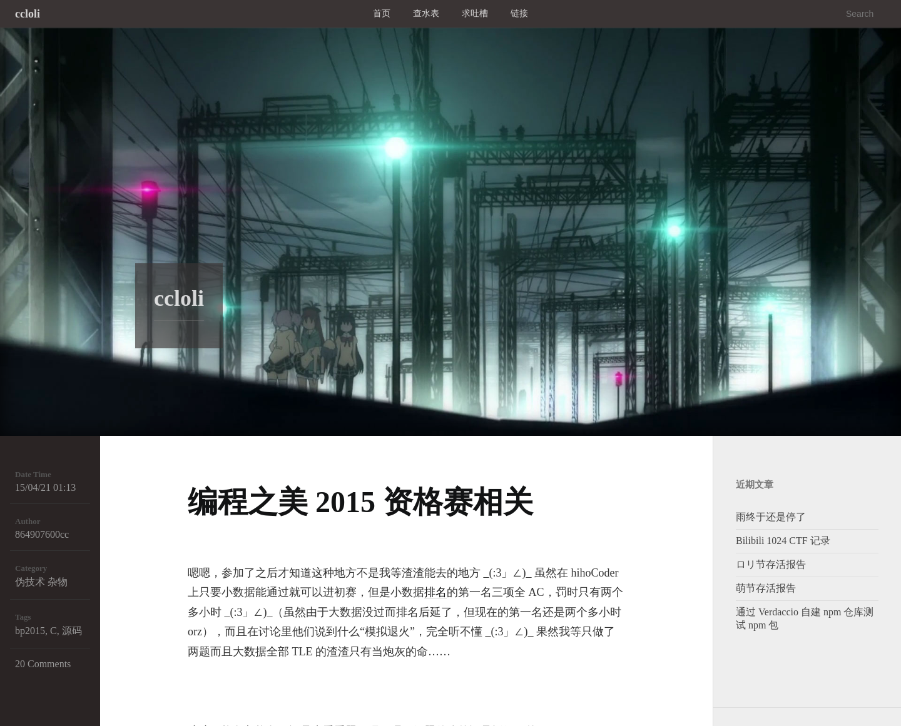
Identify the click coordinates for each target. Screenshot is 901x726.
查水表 (426, 13)
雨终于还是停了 (771, 517)
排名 (435, 592)
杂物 (58, 582)
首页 (381, 13)
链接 (519, 13)
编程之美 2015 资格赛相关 (360, 501)
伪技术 (30, 582)
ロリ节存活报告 (771, 564)
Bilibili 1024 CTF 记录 (783, 540)
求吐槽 (475, 13)
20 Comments (43, 663)
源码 (72, 630)
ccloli (27, 14)
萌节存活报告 (766, 588)
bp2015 (30, 630)
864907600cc (42, 534)
